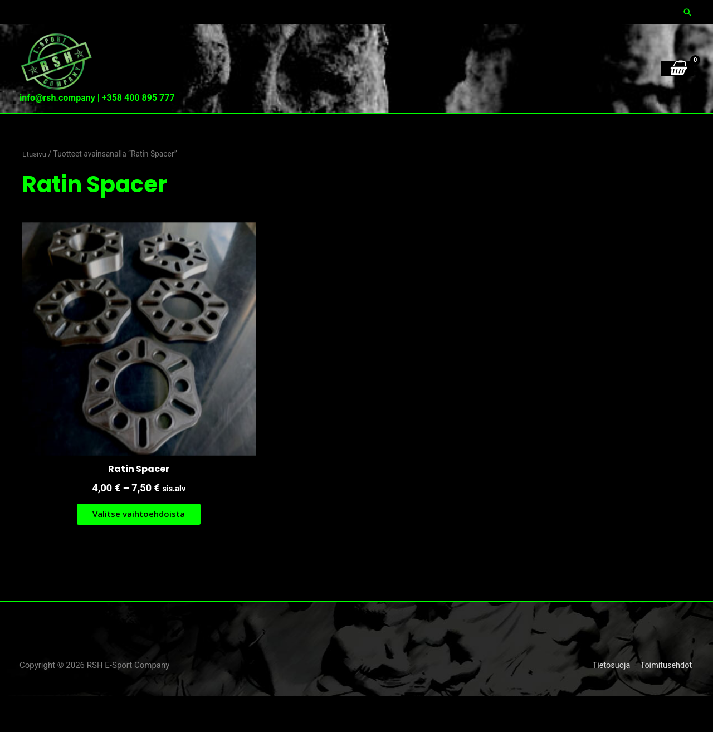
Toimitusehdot (667, 701)
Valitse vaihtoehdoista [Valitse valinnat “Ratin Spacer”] (130, 548)
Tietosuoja (609, 701)
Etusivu (34, 206)
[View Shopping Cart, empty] (677, 146)
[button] (688, 11)
